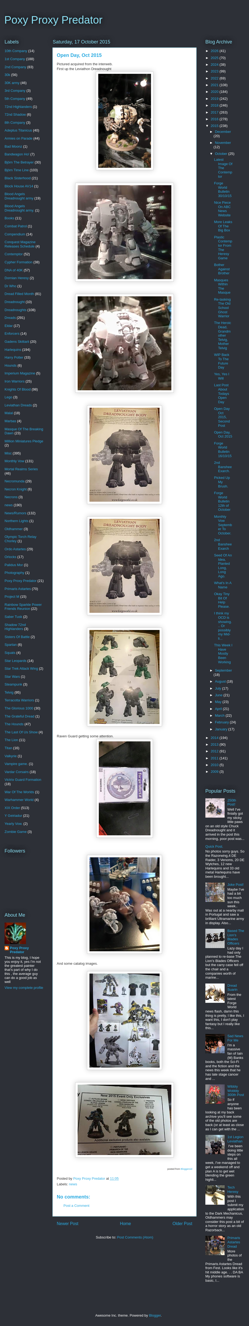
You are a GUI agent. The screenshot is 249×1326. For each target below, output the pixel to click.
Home (125, 1223)
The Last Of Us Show (21, 732)
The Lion (11, 740)
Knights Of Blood (18, 389)
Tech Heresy (232, 1189)
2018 (215, 105)
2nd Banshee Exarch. (223, 467)
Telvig (9, 692)
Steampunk (13, 684)
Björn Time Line (17, 170)
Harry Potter (14, 357)
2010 (215, 765)
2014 (215, 738)
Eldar (9, 326)
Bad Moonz (13, 146)
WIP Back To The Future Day (221, 361)
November (223, 143)
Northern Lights (16, 521)
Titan (8, 748)
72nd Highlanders (18, 107)
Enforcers (12, 334)
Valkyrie (11, 756)
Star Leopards (16, 661)
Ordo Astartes (15, 549)
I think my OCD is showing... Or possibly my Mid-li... (223, 625)
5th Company (15, 99)
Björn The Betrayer (19, 162)
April (219, 709)
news (73, 1184)
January (221, 729)
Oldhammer (14, 529)
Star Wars (12, 677)
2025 (215, 58)
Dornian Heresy (17, 278)
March (220, 715)
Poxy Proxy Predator (53, 20)
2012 (215, 751)
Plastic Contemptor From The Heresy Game (223, 247)
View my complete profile (24, 988)
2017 (215, 112)
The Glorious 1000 (19, 708)
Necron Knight (16, 489)
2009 (215, 772)
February (222, 722)
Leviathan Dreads (18, 405)
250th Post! (231, 802)
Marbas (10, 421)
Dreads (10, 318)
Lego (8, 397)
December (223, 132)
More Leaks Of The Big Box (223, 226)
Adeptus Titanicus (18, 130)
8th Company (15, 123)
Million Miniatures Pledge (24, 441)
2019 (215, 99)
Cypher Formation (18, 262)
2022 (215, 78)
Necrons (11, 497)
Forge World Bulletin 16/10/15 (223, 449)
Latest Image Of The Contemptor (223, 168)
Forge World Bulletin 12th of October (222, 501)
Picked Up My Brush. (222, 482)
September (223, 670)
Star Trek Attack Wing (21, 668)
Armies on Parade (18, 138)
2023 (215, 71)
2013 (215, 744)
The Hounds (14, 724)
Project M (12, 597)
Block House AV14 (19, 186)
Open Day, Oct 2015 (223, 434)
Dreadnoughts (16, 310)
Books (9, 218)
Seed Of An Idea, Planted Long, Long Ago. (223, 565)
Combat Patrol (16, 226)
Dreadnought (15, 302)
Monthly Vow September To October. (223, 525)
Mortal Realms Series (21, 469)
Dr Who (10, 286)
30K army (12, 83)
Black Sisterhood (18, 178)
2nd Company (15, 67)
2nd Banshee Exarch (223, 544)
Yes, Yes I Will (221, 376)
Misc (8, 453)
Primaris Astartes (18, 589)
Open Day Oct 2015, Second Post (222, 417)
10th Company (16, 51)
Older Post (182, 1223)
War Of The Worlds (19, 792)
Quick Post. (214, 846)
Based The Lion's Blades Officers (235, 937)
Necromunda (14, 481)
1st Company (15, 59)
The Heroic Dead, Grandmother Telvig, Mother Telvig (222, 335)
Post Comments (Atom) (135, 1237)
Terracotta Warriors (19, 700)
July (218, 688)
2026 (215, 51)
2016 (215, 119)
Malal (9, 413)
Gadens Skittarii (17, 342)
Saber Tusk (13, 617)
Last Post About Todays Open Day (221, 393)
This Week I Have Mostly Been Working (223, 653)
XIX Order (12, 808)
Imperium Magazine (20, 373)
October (221, 154)
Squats (10, 653)
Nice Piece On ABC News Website (222, 209)
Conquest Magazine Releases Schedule (20, 244)
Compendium (15, 234)
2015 (215, 126)
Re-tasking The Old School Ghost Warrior (222, 307)
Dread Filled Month (19, 294)
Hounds (11, 365)
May (218, 702)
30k (7, 75)
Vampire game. (16, 764)
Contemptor (14, 254)
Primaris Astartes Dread (233, 1242)
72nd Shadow (15, 114)
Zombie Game (16, 832)
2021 (215, 85)
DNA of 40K (14, 270)
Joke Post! (235, 885)
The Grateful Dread (19, 716)
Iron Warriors (15, 381)
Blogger (155, 1315)
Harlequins (13, 350)
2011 (215, 758)
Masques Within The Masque (222, 286)
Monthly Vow (14, 461)
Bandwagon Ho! (17, 154)
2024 (215, 65)
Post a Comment (76, 1206)
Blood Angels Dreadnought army (19, 196)
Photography (14, 573)
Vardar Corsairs (17, 772)
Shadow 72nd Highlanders (15, 627)
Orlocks (10, 557)
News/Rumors (16, 513)
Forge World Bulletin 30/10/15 (223, 189)
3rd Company (15, 91)
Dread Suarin (232, 987)
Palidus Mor (14, 565)
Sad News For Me (235, 1038)
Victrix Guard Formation (23, 780)
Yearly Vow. (13, 824)
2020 (215, 92)
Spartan (11, 645)
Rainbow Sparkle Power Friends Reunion (23, 607)
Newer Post (67, 1223)
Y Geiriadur (13, 816)
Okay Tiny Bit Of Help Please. (221, 600)
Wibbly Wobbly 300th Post (235, 1090)
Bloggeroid (186, 1169)
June (219, 695)
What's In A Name (222, 585)
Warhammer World (19, 800)
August (221, 681)
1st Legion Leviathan (235, 1139)
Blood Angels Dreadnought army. (19, 208)
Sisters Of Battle (17, 637)
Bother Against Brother (221, 269)
